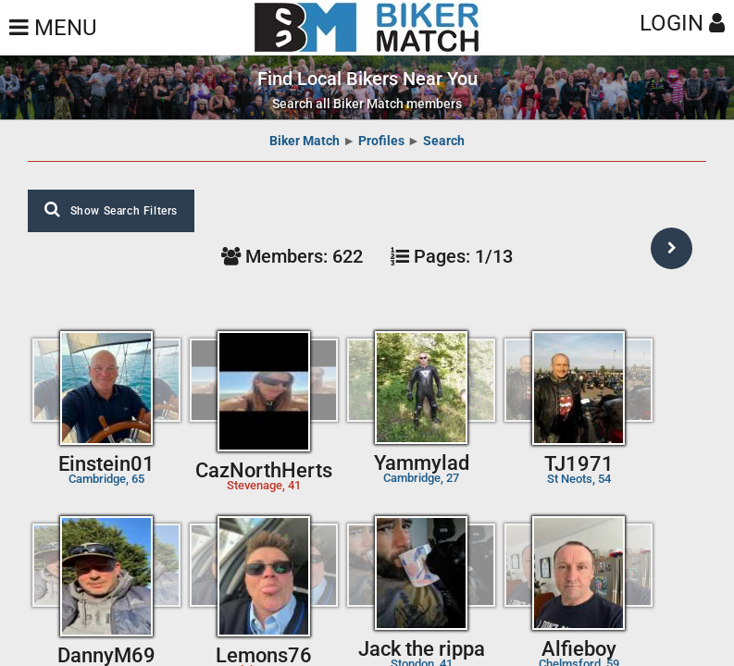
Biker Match (304, 140)
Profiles (381, 140)
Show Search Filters (111, 209)
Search (444, 140)
